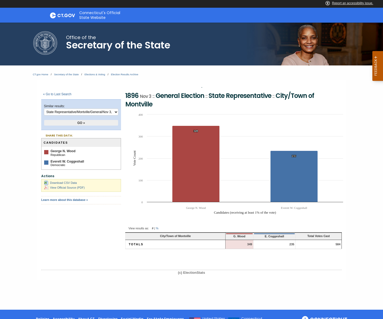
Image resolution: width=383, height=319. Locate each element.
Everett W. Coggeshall (67, 161)
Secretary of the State (66, 74)
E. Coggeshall (253, 236)
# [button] (152, 228)
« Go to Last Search (57, 94)
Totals (136, 244)
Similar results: (54, 106)
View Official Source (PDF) (64, 187)
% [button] (157, 228)
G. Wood (214, 236)
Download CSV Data (60, 182)
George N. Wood (63, 151)
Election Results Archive (124, 74)
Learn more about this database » (64, 199)
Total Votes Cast (309, 236)
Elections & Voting (95, 74)
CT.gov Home (40, 74)
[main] (191, 166)
